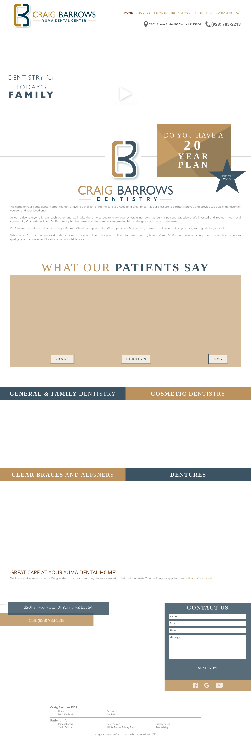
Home (128, 12)
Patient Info (203, 12)
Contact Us (224, 12)
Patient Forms (65, 723)
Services (160, 12)
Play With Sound (125, 95)
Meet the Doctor (66, 714)
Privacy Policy (163, 723)
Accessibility (162, 727)
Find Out (227, 177)
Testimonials (180, 12)
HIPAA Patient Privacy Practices (123, 727)
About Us (143, 12)
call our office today (198, 578)
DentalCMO (147, 734)
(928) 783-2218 (226, 24)
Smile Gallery (65, 727)
